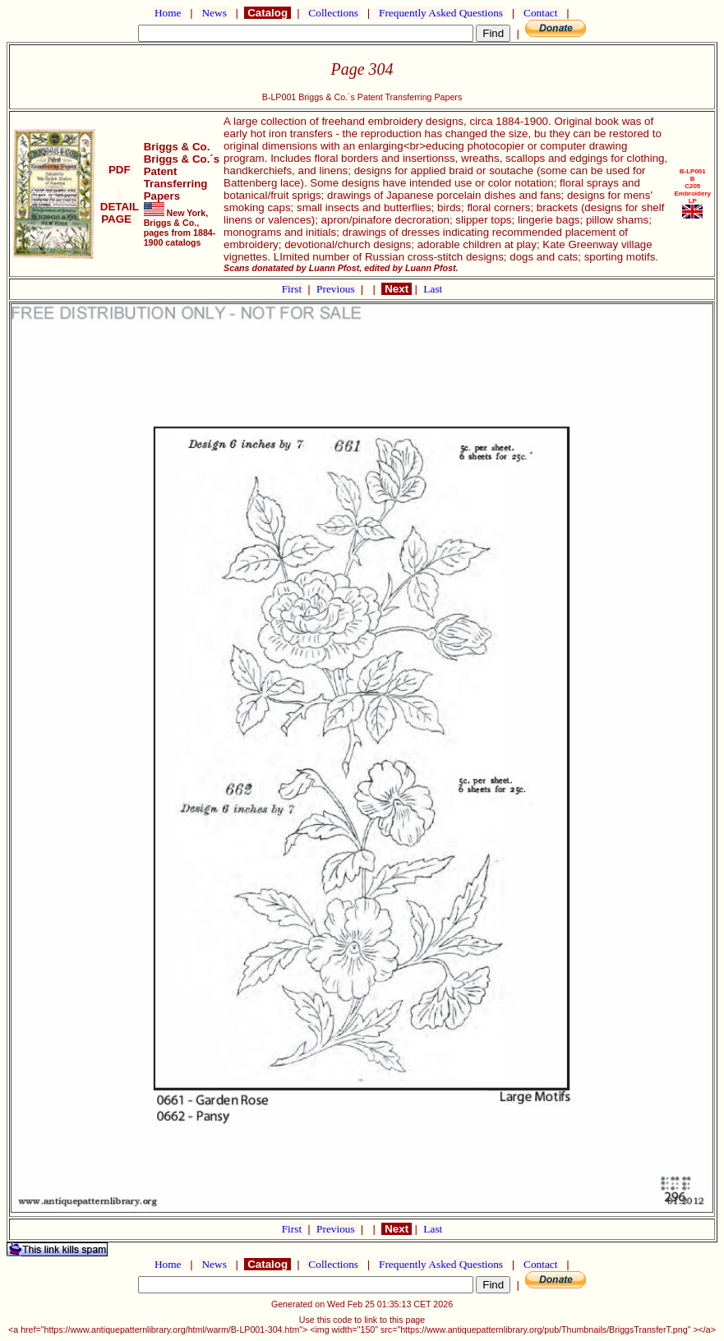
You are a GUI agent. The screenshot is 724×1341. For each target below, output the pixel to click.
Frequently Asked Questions (441, 13)
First (293, 289)
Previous (336, 289)
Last (432, 289)
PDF (119, 170)
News (214, 13)
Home (168, 13)
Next (396, 289)
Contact (540, 13)
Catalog (267, 13)
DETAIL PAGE (119, 206)
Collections (333, 13)
